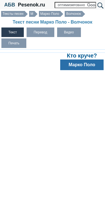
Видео (69, 32)
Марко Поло (49, 14)
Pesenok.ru (31, 5)
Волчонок (73, 14)
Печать (13, 43)
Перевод (40, 32)
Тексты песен (13, 14)
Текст (12, 32)
